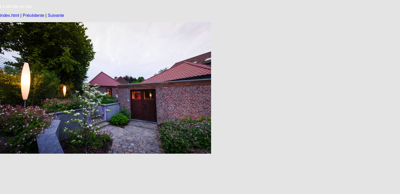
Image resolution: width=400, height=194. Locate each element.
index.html (9, 15)
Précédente (33, 15)
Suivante (56, 15)
